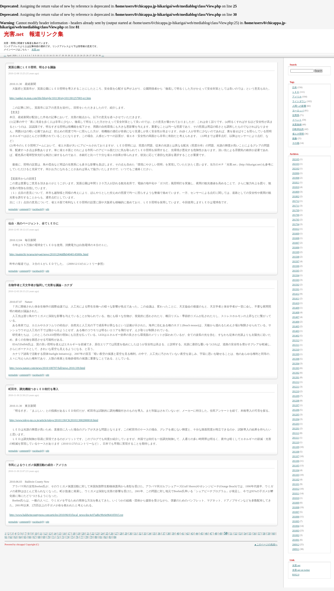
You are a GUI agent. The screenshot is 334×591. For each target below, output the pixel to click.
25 (107, 533)
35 (154, 533)
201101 (295, 484)
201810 (295, 187)
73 (62, 537)
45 (201, 533)
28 (121, 533)
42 (187, 533)
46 (206, 533)
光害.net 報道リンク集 (33, 34)
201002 (295, 535)
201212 (295, 382)
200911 (295, 549)
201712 (295, 201)
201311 (295, 345)
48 (216, 533)
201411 (295, 298)
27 (116, 533)
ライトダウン (299, 101)
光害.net (36, 49)
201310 (295, 349)
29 (126, 533)
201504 (295, 275)
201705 (295, 219)
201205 (295, 414)
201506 (295, 266)
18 (73, 533)
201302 (295, 372)
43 (192, 533)
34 (149, 533)
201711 (295, 205)
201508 (295, 256)
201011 (295, 493)
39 (173, 533)
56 (254, 533)
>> (103, 55)
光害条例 (297, 124)
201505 (295, 270)
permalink (13, 209)
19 (78, 533)
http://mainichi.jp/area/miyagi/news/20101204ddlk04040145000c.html (49, 254)
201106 (295, 461)
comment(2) (25, 209)
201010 (295, 498)
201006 (295, 516)
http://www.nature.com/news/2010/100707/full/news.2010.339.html (47, 368)
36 (159, 533)
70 (48, 537)
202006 (295, 173)
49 (220, 533)
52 (235, 533)
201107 (295, 456)
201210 (295, 391)
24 (102, 533)
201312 (295, 340)
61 (6, 537)
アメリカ (297, 96)
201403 (295, 331)
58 (264, 533)
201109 (295, 447)
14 (55, 533)
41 (182, 533)
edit (47, 209)
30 (130, 533)
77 (81, 537)
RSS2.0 (295, 574)
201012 (295, 489)
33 (145, 533)
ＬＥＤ (295, 92)
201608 (295, 238)
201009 (295, 502)
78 (86, 537)
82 (105, 537)
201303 (295, 368)
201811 (295, 182)
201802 (295, 196)
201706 (295, 215)
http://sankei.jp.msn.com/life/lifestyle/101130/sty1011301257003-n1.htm (50, 98)
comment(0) (25, 271)
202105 (295, 159)
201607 (295, 243)
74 (67, 537)
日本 (294, 87)
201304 (295, 363)
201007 (295, 512)
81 (100, 537)
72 (58, 537)
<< (5, 55)
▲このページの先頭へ (265, 544)
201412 (295, 294)
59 (268, 533)
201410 (295, 303)
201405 (295, 326)
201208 (295, 400)
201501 (295, 289)
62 (10, 537)
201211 (295, 386)
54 (245, 533)
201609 (295, 233)
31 (135, 533)
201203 (295, 424)
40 (178, 533)
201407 (295, 317)
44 (197, 533)
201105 (295, 465)
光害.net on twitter (301, 570)
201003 (295, 530)
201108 (295, 451)
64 (20, 537)
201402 (295, 335)
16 (64, 533)
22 (92, 533)
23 (97, 533)
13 (50, 533)
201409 (295, 308)
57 (259, 533)
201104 (295, 470)
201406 (295, 321)
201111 (295, 437)
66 (29, 537)
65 (25, 537)
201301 (295, 377)
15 (59, 533)
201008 (295, 507)
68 (39, 537)
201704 (295, 224)
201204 (295, 419)
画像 (294, 138)
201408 (295, 312)
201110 (295, 442)
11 (40, 533)
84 (114, 537)
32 (140, 533)
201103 (295, 475)
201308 (295, 359)
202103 (295, 164)
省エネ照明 (298, 133)
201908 (295, 178)
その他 (295, 143)
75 (72, 537)
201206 (295, 410)
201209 (295, 396)
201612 (295, 229)
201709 (295, 210)
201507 (295, 261)
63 (15, 537)
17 (69, 533)
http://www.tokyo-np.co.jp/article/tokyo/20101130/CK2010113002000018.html (54, 420)
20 (83, 533)
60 (273, 533)
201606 (295, 247)
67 (34, 537)
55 (249, 533)
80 (96, 537)
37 (163, 533)
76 (77, 537)
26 (111, 533)
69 (43, 537)
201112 (295, 433)
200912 (295, 544)
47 (211, 533)
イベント (297, 120)
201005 (295, 521)
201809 (295, 192)
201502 (295, 284)
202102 (295, 168)
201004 (295, 526)
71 (53, 537)
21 (88, 533)
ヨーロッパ (298, 110)
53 (240, 533)
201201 (295, 428)
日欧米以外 (298, 129)
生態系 (295, 115)
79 (91, 537)
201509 (295, 252)
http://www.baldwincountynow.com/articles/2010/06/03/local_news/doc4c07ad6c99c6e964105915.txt (66, 515)
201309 (295, 354)
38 (168, 533)
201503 (295, 280)
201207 (295, 405)
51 (230, 533)
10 (36, 533)
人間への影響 (299, 106)
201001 (295, 540)
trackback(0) (38, 209)
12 (45, 533)
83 (110, 537)
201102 (295, 479)
